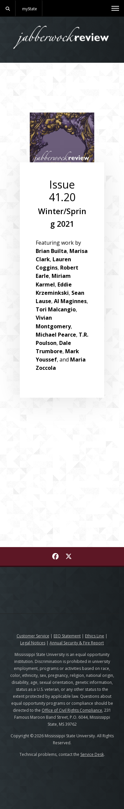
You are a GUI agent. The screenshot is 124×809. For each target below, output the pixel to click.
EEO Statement (67, 636)
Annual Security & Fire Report (77, 643)
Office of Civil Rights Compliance (72, 710)
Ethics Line (94, 636)
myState (29, 8)
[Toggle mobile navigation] (115, 8)
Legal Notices (32, 643)
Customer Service (33, 636)
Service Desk (92, 754)
